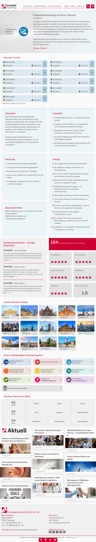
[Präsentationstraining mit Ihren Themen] (88, 6)
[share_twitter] (50, 540)
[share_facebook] (45, 540)
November (60, 421)
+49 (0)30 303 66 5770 (61, 523)
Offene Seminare (40, 6)
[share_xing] (41, 540)
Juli (36, 412)
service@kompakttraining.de (27, 530)
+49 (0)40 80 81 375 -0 (14, 523)
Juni (82, 403)
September (82, 412)
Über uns (80, 6)
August (59, 412)
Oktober (36, 421)
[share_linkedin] (55, 540)
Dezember (83, 421)
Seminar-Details (40, 48)
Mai (60, 403)
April (36, 403)
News (66, 6)
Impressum (71, 538)
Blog (73, 6)
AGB (22, 538)
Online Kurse (27, 6)
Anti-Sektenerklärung (35, 538)
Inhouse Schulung (54, 6)
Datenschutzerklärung (55, 538)
